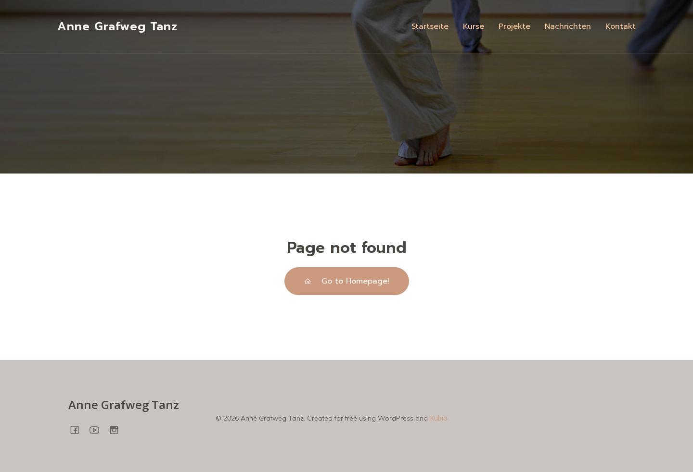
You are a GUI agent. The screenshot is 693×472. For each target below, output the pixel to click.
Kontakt (620, 26)
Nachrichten (568, 26)
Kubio (439, 417)
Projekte (514, 26)
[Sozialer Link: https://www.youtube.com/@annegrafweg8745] (98, 429)
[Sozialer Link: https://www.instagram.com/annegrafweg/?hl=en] (118, 429)
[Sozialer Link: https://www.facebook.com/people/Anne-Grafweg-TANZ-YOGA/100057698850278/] (78, 429)
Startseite (430, 26)
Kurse (473, 26)
